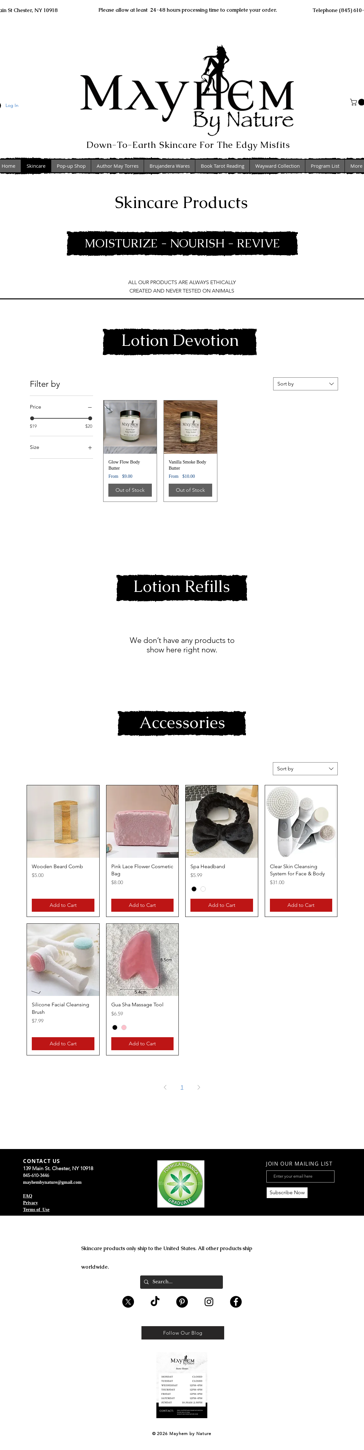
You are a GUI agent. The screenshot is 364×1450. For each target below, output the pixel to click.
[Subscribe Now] (287, 1192)
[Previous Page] (165, 1087)
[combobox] (305, 383)
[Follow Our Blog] (182, 1332)
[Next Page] (199, 1087)
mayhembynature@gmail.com (52, 1182)
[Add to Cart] (63, 905)
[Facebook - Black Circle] (236, 1302)
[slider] (32, 418)
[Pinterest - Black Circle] (182, 1302)
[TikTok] (155, 1302)
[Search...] (180, 1282)
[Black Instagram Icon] (209, 1302)
